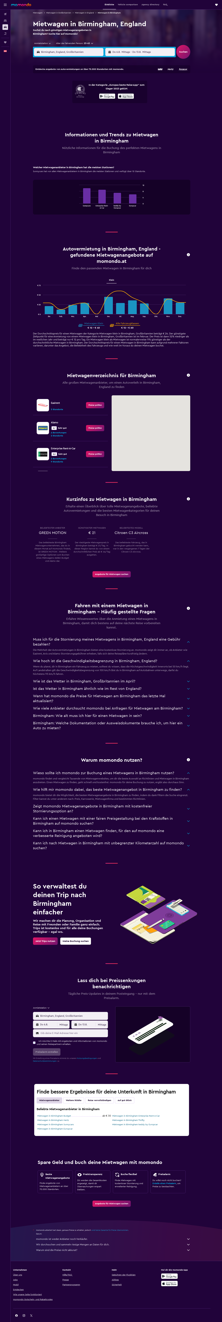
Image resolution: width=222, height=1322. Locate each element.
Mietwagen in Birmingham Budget (59, 1108)
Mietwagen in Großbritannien (63, 13)
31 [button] (61, 117)
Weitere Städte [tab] (78, 1093)
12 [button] (76, 95)
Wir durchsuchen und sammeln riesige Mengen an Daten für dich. (118, 1237)
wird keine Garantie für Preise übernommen (114, 1222)
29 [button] (98, 110)
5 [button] (76, 88)
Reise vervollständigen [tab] (104, 1093)
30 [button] (106, 110)
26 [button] (76, 110)
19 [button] (76, 103)
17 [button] (61, 103)
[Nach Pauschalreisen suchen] (5, 33)
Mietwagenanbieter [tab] (54, 1093)
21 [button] (91, 103)
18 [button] (69, 103)
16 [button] (106, 95)
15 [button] (98, 95)
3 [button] (61, 88)
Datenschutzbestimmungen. (50, 1053)
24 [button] (61, 110)
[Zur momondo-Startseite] (21, 4)
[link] (100, 397)
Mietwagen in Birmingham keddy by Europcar (139, 1117)
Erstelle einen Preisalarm (169, 1176)
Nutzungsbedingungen (92, 1050)
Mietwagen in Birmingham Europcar (59, 1121)
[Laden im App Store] (178, 1276)
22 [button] (98, 103)
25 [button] (69, 110)
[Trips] (5, 42)
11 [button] (69, 95)
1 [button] (98, 81)
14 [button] (91, 95)
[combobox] (46, 43)
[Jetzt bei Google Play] (178, 1268)
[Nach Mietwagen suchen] (5, 27)
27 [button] (83, 110)
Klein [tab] (116, 272)
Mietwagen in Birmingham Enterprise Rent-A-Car (140, 1108)
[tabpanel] (116, 185)
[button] (5, 4)
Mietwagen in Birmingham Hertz (58, 1112)
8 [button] (98, 88)
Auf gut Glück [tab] (129, 1093)
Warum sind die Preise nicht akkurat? (118, 1242)
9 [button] (106, 88)
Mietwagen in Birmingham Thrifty (133, 1112)
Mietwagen (42, 13)
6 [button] (83, 88)
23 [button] (106, 103)
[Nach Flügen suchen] (5, 14)
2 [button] (106, 81)
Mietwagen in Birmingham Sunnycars (60, 1117)
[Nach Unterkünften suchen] (5, 21)
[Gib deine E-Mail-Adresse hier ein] (78, 1025)
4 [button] (69, 88)
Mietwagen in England (89, 13)
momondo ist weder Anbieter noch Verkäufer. (118, 1231)
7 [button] (91, 88)
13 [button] (84, 95)
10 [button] (61, 95)
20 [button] (83, 103)
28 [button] (91, 110)
